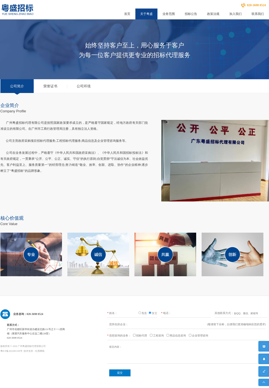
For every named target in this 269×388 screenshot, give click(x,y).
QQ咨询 (263, 360)
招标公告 (191, 13)
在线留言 (263, 373)
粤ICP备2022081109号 (11, 351)
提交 (120, 372)
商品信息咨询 (178, 335)
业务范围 (168, 13)
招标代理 (141, 335)
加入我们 (235, 13)
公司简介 (17, 86)
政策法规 (213, 13)
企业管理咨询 (200, 335)
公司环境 (84, 86)
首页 (127, 13)
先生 (144, 313)
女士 (154, 313)
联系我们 (258, 13)
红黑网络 (40, 351)
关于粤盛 (146, 13)
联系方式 (263, 348)
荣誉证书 (50, 86)
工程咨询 (158, 335)
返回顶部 (263, 383)
